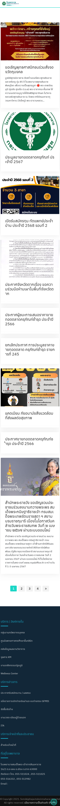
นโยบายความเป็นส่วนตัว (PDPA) (40, 802)
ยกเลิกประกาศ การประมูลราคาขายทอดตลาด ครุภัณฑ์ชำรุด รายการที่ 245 (30, 349)
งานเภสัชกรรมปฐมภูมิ (12, 665)
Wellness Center (9, 673)
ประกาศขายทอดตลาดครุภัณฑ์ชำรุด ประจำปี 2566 (29, 441)
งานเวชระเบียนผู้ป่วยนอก (13, 717)
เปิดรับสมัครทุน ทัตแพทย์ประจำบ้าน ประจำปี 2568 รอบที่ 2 (29, 223)
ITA (2, 725)
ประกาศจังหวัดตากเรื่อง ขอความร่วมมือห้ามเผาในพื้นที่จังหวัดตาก (29, 289)
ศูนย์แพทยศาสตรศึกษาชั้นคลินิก (17, 640)
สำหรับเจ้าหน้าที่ (8, 744)
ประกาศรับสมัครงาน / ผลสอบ (16, 692)
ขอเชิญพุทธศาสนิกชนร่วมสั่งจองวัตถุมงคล (29, 69)
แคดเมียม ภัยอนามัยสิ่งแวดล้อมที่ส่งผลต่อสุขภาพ (29, 415)
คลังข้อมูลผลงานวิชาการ (13, 648)
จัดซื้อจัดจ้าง (7, 709)
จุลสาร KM (6, 657)
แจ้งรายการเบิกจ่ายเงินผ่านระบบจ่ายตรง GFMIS (25, 701)
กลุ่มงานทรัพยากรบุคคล (13, 632)
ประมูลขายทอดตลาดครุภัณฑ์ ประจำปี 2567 (29, 159)
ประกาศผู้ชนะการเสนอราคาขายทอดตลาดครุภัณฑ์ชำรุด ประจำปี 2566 (29, 319)
